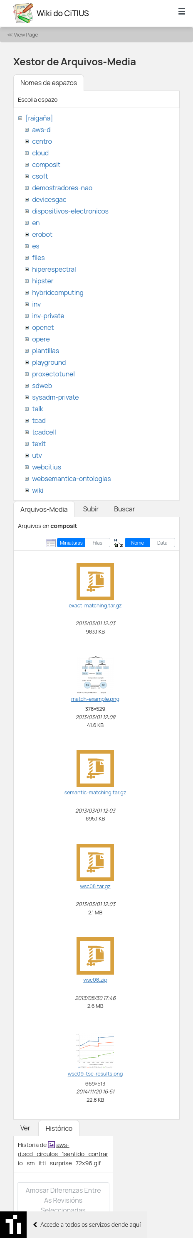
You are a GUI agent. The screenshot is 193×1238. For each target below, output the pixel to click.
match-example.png (95, 699)
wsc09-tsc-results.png (95, 1073)
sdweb (42, 385)
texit (39, 443)
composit (46, 164)
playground (49, 362)
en (36, 222)
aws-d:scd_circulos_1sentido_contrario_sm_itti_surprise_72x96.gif (63, 1154)
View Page (26, 34)
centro (42, 141)
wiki (37, 490)
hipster (42, 280)
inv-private (48, 315)
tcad (39, 420)
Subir (91, 508)
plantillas (45, 350)
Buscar (124, 508)
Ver (25, 1127)
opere (40, 339)
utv (37, 455)
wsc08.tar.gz (95, 886)
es (35, 246)
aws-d (41, 129)
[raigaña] (39, 118)
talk (37, 408)
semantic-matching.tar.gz (95, 792)
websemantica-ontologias (71, 478)
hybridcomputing (58, 292)
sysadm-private (55, 397)
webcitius (46, 467)
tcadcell (44, 432)
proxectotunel (53, 373)
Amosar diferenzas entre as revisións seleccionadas (63, 1200)
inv (36, 304)
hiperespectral (54, 269)
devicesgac (49, 199)
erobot (42, 234)
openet (43, 327)
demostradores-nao (62, 187)
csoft (40, 176)
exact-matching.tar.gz (95, 605)
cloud (40, 152)
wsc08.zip (95, 979)
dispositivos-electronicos (70, 211)
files (38, 257)
